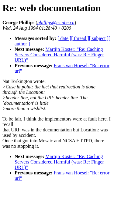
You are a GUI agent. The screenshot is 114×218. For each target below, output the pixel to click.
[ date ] (64, 38)
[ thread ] (80, 38)
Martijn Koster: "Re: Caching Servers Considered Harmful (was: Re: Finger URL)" (59, 55)
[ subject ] (99, 38)
